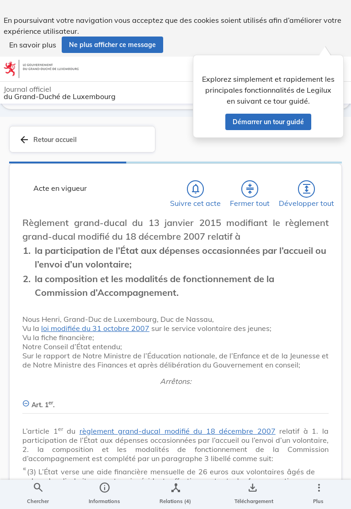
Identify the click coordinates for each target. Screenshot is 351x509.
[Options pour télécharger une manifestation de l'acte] (252, 494)
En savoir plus (32, 44)
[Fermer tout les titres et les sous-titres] (250, 212)
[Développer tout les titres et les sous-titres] (306, 212)
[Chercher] (38, 494)
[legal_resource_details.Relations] (175, 494)
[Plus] (318, 494)
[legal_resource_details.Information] (104, 494)
